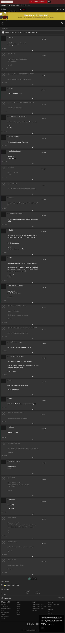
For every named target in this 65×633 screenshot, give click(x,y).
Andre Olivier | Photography (16, 356)
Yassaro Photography (14, 137)
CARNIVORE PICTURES (14, 461)
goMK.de (34, 610)
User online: (5, 612)
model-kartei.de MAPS (37, 604)
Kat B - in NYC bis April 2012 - (10, 11)
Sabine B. (11, 398)
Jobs (21, 5)
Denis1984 (11, 197)
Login (49, 1)
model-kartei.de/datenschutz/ (47, 624)
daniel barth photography (15, 214)
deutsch (50, 611)
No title (3, 9)
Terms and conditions (6, 608)
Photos (8, 5)
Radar (18, 614)
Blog (29, 5)
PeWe (10, 380)
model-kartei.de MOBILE (38, 608)
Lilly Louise (12, 499)
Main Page (3, 604)
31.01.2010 (6, 589)
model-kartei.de (31, 630)
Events (24, 5)
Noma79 (11, 88)
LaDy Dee (11, 427)
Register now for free (38, 1)
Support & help (4, 606)
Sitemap (3, 614)
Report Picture (61, 597)
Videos (13, 5)
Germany (7, 585)
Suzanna (11, 37)
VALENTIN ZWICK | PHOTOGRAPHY (18, 116)
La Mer (10, 258)
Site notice (3, 618)
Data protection (5, 616)
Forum (17, 5)
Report (5, 48)
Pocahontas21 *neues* (15, 151)
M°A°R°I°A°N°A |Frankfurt (16, 285)
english (50, 613)
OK (42, 627)
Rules (2, 610)
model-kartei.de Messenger (39, 606)
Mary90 (11, 230)
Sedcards (3, 5)
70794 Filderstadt (14, 585)
